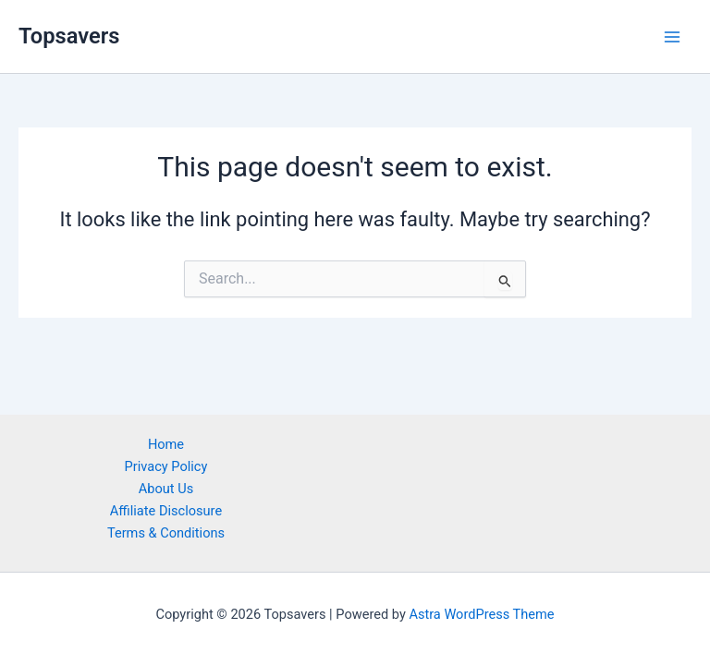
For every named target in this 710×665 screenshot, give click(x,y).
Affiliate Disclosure (166, 510)
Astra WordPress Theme (481, 614)
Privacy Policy (166, 466)
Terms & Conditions (166, 533)
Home (166, 444)
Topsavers (68, 36)
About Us (166, 488)
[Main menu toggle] (672, 37)
